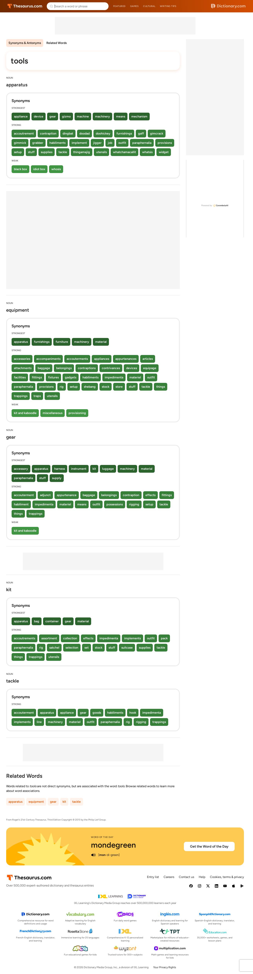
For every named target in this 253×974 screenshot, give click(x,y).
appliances (101, 359)
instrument (78, 469)
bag (36, 621)
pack (164, 638)
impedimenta (114, 377)
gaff (141, 133)
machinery (102, 116)
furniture (62, 342)
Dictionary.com (228, 6)
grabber (37, 143)
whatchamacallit (124, 152)
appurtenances (125, 359)
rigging (134, 504)
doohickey (103, 133)
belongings (64, 368)
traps (37, 396)
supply (56, 478)
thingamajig (81, 152)
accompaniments (48, 359)
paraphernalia (141, 143)
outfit (122, 143)
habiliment (21, 504)
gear (52, 116)
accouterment (24, 495)
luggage (108, 469)
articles (148, 359)
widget (164, 152)
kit (94, 469)
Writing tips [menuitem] (168, 6)
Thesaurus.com (25, 6)
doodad (84, 133)
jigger (97, 143)
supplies (46, 152)
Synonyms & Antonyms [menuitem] (24, 43)
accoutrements (24, 638)
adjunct (45, 495)
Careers (169, 877)
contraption (48, 133)
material (101, 342)
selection (71, 647)
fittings (37, 377)
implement (79, 143)
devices (131, 368)
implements (132, 638)
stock (105, 386)
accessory (21, 469)
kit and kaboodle (25, 413)
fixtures (53, 377)
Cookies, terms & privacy (227, 877)
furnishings (124, 133)
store (119, 386)
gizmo (66, 116)
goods (97, 712)
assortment (49, 638)
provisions (165, 143)
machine (83, 116)
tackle (63, 152)
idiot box (39, 169)
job (110, 143)
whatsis (147, 152)
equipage (149, 368)
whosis (56, 169)
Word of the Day (102, 837)
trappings (20, 396)
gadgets (70, 377)
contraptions (87, 368)
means (120, 116)
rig (62, 386)
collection (70, 638)
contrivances (111, 368)
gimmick (20, 143)
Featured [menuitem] (119, 6)
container (52, 621)
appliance (21, 116)
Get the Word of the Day (209, 846)
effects (150, 495)
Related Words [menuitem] (56, 43)
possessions (114, 504)
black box (20, 169)
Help (202, 877)
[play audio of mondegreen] (93, 855)
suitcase (127, 647)
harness (59, 469)
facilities (20, 377)
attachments (22, 368)
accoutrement (24, 133)
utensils (101, 152)
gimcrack (156, 133)
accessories (22, 359)
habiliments (57, 143)
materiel (135, 377)
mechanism (139, 116)
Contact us (186, 877)
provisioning (77, 413)
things (160, 386)
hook (132, 712)
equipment (36, 801)
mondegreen (113, 845)
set (86, 647)
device (38, 116)
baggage (44, 368)
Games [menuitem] (134, 6)
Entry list (153, 877)
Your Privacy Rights (164, 967)
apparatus (21, 342)
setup (18, 152)
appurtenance (66, 495)
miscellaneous (52, 413)
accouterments (77, 359)
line (39, 722)
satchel (54, 647)
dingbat (68, 133)
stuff (31, 152)
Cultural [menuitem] (149, 6)
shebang (90, 386)
